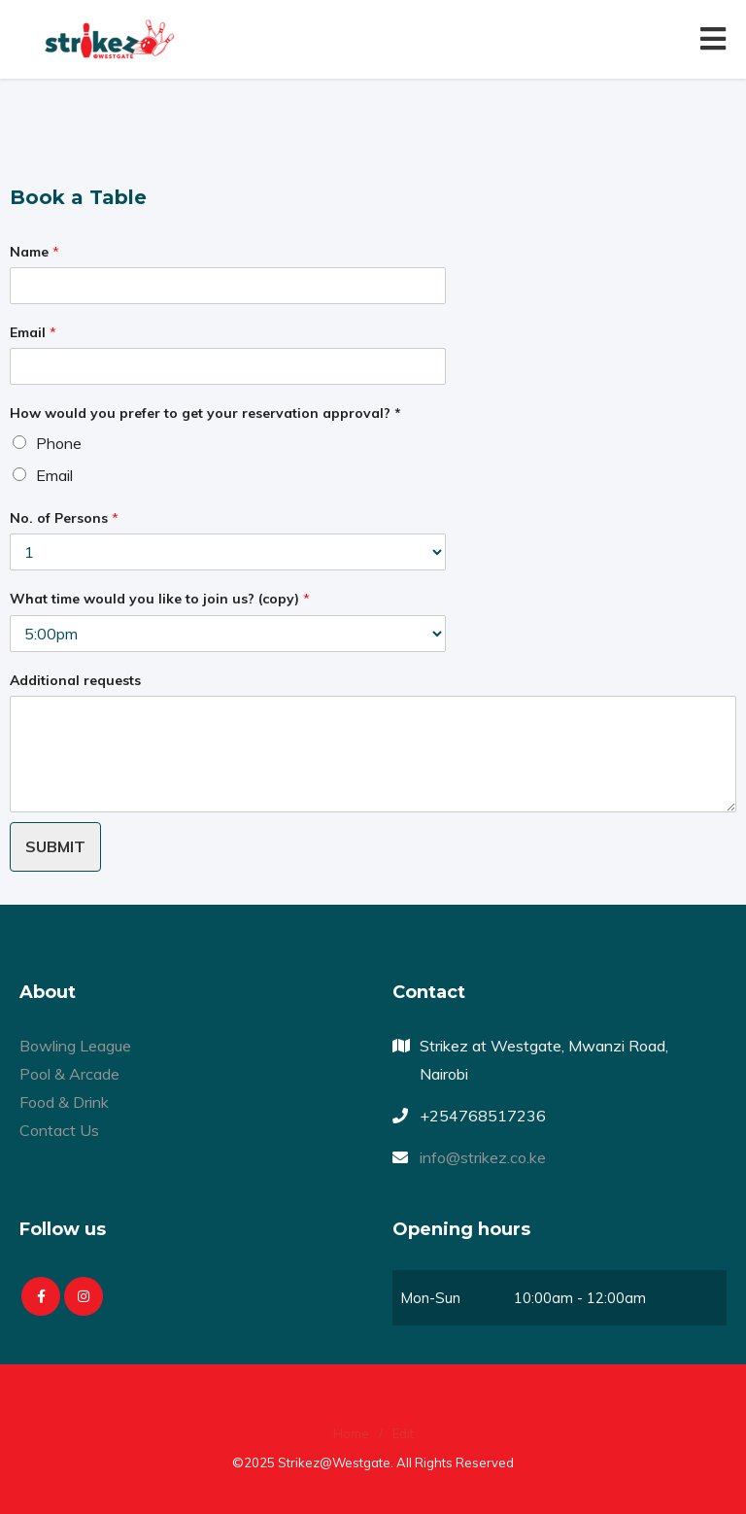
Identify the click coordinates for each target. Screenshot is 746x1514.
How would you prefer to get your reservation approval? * (205, 413)
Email (33, 332)
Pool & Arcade (69, 1074)
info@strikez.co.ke (483, 1157)
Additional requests (75, 680)
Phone (59, 443)
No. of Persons (64, 518)
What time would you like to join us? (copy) (160, 598)
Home (351, 1433)
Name (34, 251)
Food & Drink (64, 1102)
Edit (403, 1433)
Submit (55, 846)
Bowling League (75, 1045)
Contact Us (59, 1130)
